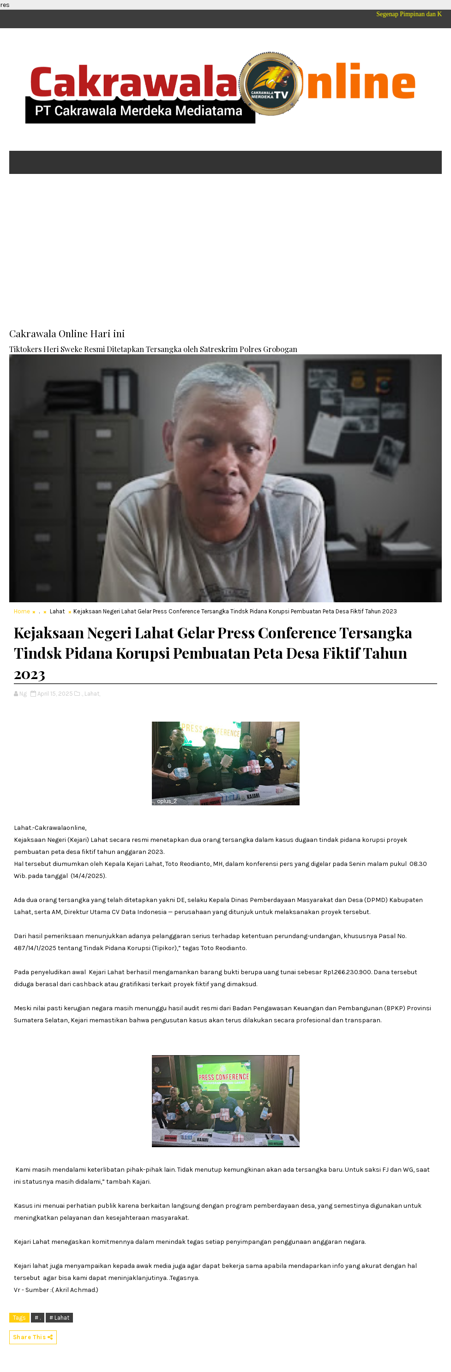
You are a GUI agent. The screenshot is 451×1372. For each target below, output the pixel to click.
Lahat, (92, 693)
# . (38, 1317)
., (82, 693)
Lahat (57, 611)
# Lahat (59, 1317)
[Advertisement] (225, 252)
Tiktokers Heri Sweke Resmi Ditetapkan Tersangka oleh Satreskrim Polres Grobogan (153, 349)
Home (22, 611)
